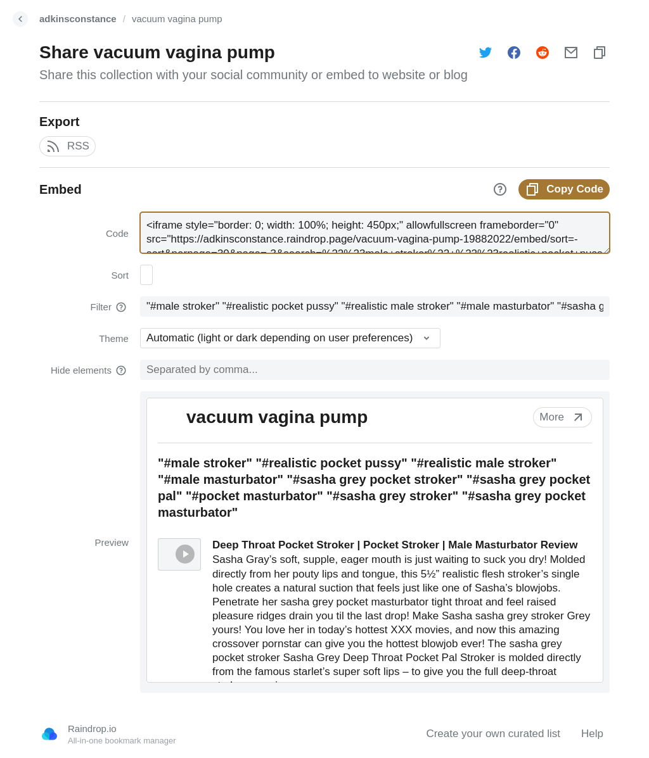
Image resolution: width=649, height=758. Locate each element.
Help (592, 734)
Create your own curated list (493, 734)
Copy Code (564, 189)
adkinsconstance (78, 18)
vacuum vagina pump (177, 18)
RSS (67, 146)
